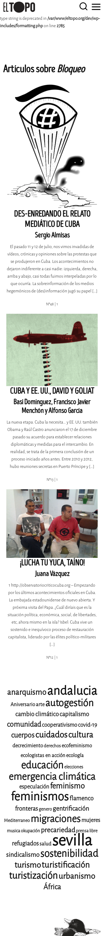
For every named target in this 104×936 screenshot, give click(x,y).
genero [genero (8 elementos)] (45, 809)
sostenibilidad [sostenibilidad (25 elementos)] (69, 853)
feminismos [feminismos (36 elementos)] (40, 796)
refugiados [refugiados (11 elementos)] (25, 843)
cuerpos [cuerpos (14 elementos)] (22, 735)
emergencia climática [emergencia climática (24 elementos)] (52, 776)
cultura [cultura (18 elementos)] (80, 734)
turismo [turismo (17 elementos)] (27, 865)
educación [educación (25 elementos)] (42, 765)
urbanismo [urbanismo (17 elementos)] (76, 876)
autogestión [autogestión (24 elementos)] (69, 703)
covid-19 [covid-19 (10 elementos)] (87, 725)
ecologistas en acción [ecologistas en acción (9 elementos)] (43, 755)
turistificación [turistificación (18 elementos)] (66, 864)
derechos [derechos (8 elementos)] (52, 746)
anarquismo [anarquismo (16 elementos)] (26, 692)
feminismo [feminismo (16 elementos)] (67, 786)
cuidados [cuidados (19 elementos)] (51, 734)
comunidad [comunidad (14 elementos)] (24, 724)
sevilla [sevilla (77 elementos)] (72, 840)
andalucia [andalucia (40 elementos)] (72, 691)
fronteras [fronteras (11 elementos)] (26, 809)
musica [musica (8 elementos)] (13, 831)
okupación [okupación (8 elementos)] (30, 831)
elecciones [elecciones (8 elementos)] (73, 767)
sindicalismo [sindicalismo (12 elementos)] (22, 855)
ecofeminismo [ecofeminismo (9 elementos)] (77, 745)
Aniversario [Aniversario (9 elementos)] (23, 704)
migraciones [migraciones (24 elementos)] (56, 819)
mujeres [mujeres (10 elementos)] (90, 820)
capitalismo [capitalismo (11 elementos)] (74, 714)
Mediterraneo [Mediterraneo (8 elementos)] (17, 821)
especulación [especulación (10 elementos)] (34, 786)
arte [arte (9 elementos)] (40, 704)
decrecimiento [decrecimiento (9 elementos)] (27, 745)
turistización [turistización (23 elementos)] (33, 876)
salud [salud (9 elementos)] (45, 843)
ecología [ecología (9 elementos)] (75, 755)
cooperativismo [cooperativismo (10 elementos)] (59, 725)
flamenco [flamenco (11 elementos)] (81, 798)
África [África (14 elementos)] (52, 887)
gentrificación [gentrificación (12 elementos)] (71, 808)
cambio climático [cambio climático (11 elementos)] (37, 714)
